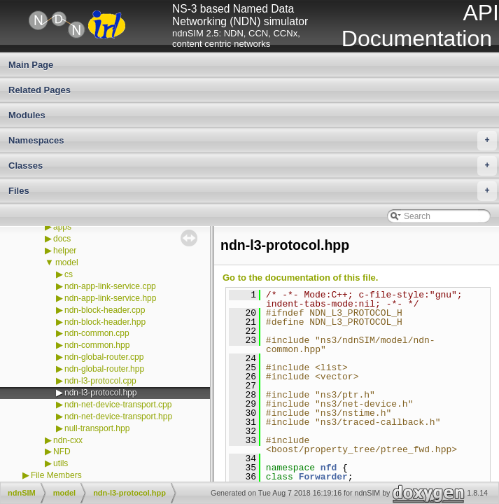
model (66, 262)
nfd (329, 467)
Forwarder (323, 476)
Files (252, 191)
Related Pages (39, 90)
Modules (26, 115)
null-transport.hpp (96, 428)
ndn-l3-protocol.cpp (100, 381)
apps (62, 227)
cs (68, 274)
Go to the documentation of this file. (300, 277)
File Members (56, 475)
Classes (252, 166)
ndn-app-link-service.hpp (110, 298)
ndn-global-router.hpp (104, 369)
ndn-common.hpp (96, 345)
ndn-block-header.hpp (105, 322)
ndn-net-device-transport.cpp (117, 405)
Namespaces (252, 140)
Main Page (30, 64)
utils (60, 463)
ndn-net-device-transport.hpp (118, 416)
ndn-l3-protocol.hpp (100, 393)
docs (62, 239)
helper (64, 250)
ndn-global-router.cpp (103, 357)
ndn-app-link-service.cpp (110, 286)
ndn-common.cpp (96, 333)
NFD (62, 451)
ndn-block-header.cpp (104, 310)
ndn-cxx (68, 440)
